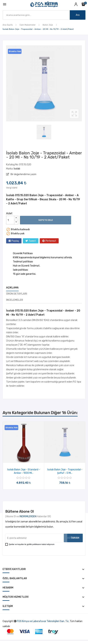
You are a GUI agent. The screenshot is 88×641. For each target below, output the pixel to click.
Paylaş (15, 240)
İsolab (17, 168)
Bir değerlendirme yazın (23, 174)
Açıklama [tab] (12, 287)
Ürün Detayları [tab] (16, 293)
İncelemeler (14, 300)
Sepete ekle (45, 220)
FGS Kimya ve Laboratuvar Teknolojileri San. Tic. (43, 621)
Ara (77, 15)
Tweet (32, 240)
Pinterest (51, 240)
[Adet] (10, 220)
